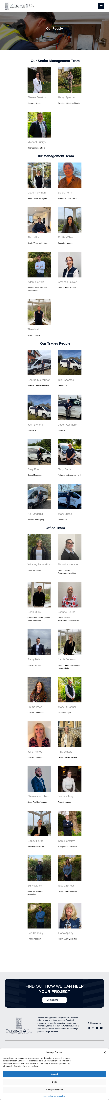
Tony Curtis (64, 467)
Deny (54, 1082)
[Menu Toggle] (101, 6)
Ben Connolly (35, 928)
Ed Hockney (34, 881)
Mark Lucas (64, 511)
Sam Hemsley (66, 837)
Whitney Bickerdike (38, 562)
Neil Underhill (35, 511)
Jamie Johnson (66, 656)
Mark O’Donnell (67, 703)
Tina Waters (65, 748)
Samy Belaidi (35, 656)
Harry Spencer (66, 97)
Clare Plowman (36, 192)
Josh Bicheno (35, 422)
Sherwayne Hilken (38, 792)
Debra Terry (64, 192)
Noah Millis (34, 609)
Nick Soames (65, 378)
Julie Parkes (34, 748)
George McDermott (38, 378)
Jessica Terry (65, 792)
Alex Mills (33, 236)
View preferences (54, 1089)
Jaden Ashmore (67, 422)
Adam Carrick (35, 280)
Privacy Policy (59, 1096)
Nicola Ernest (65, 881)
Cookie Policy (48, 1096)
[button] (104, 1052)
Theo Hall (33, 328)
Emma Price (34, 703)
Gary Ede (33, 467)
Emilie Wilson (65, 236)
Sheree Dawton (36, 97)
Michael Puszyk (36, 141)
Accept (54, 1074)
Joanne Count (66, 609)
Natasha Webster (68, 562)
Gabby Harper (36, 837)
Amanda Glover (67, 280)
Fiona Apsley (65, 928)
